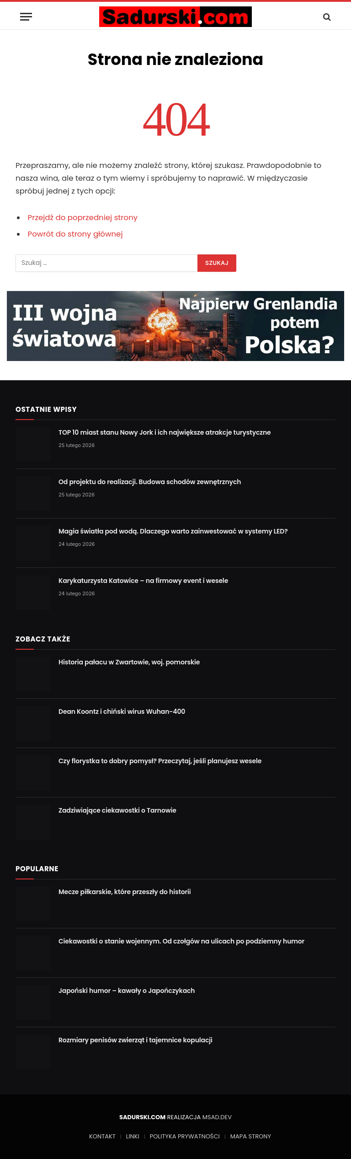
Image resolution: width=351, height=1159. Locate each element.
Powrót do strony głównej (75, 234)
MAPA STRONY (250, 1136)
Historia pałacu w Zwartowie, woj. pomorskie (129, 662)
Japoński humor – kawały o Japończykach (126, 990)
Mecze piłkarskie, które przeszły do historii (124, 891)
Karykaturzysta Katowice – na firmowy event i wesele (143, 580)
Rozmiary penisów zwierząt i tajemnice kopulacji (135, 1040)
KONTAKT (102, 1136)
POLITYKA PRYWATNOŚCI (185, 1136)
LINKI (132, 1136)
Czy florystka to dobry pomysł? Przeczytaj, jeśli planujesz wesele (159, 760)
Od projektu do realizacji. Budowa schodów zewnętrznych (149, 481)
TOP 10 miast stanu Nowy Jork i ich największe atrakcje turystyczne (164, 432)
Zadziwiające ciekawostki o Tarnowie (117, 810)
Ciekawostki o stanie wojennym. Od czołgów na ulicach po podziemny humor (181, 941)
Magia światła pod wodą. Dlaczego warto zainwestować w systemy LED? (173, 531)
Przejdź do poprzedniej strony (83, 217)
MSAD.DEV (217, 1117)
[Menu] (26, 16)
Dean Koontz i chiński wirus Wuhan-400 (121, 711)
